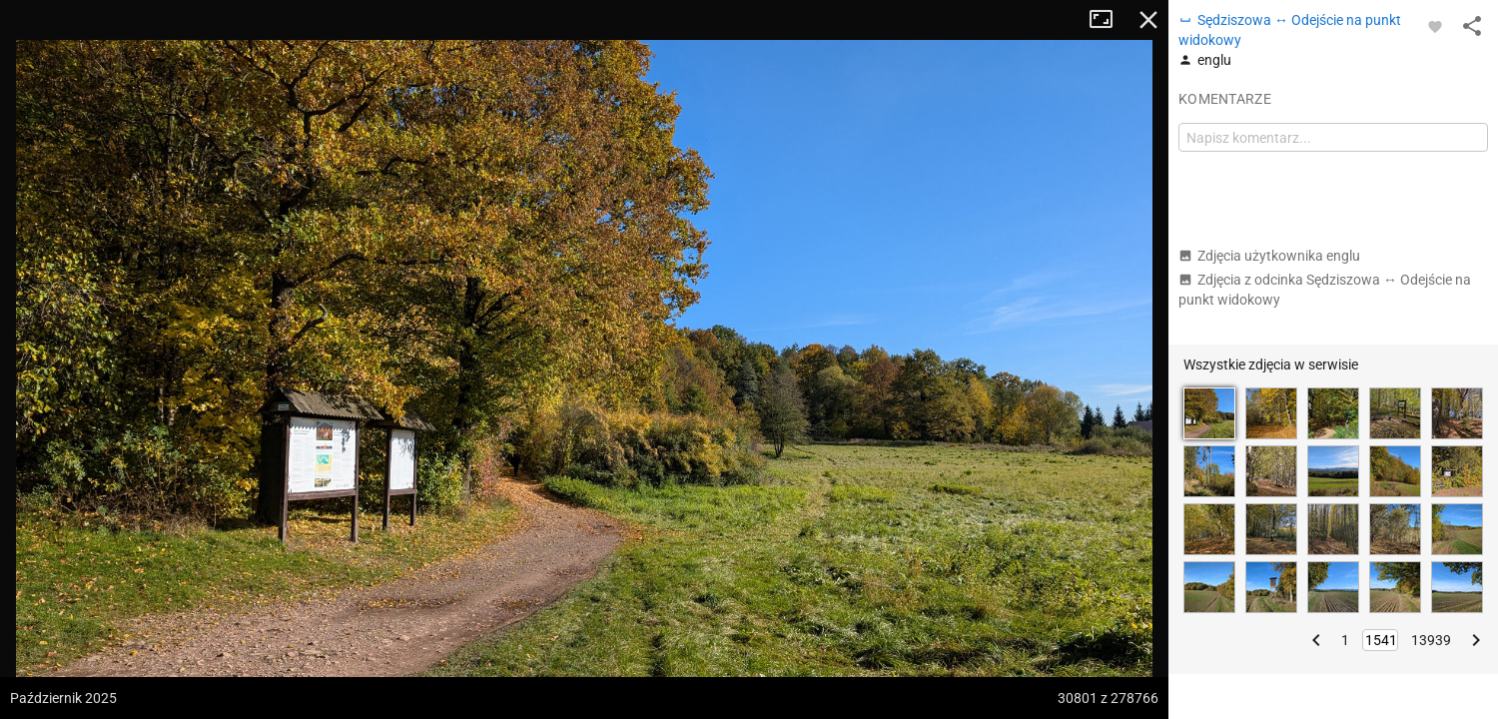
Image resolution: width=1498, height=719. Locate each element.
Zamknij (1148, 20)
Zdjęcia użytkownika (1269, 256)
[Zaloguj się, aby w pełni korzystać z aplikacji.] (1435, 26)
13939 (1431, 640)
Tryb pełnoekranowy (1108, 20)
